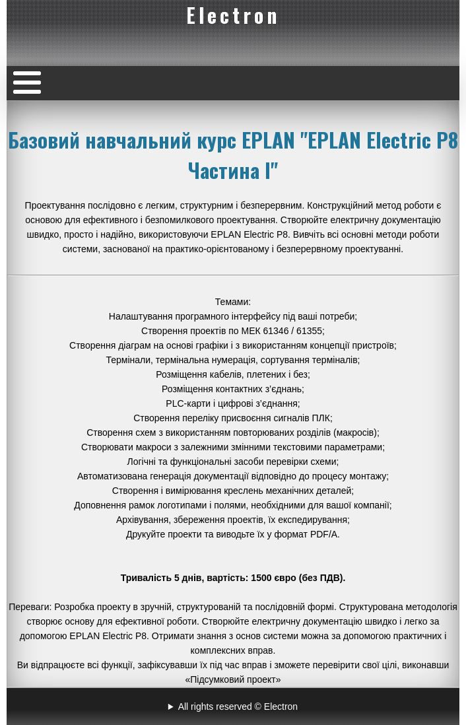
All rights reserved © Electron (238, 706)
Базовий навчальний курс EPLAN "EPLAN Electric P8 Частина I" (233, 154)
